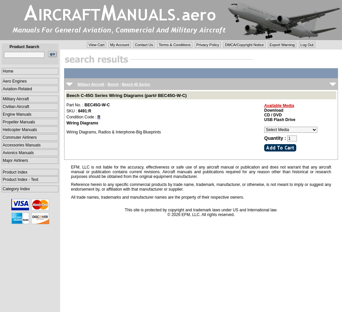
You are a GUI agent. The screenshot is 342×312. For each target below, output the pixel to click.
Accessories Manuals (21, 145)
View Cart (96, 45)
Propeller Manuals (19, 122)
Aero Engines (15, 81)
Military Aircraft (16, 99)
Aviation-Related (17, 89)
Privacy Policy (207, 45)
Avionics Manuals (18, 152)
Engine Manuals (17, 114)
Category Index (16, 189)
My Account (119, 45)
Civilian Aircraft (16, 106)
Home (8, 71)
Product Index (15, 172)
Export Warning (282, 45)
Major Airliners (15, 160)
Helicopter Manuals (20, 129)
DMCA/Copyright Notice (244, 45)
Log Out (307, 45)
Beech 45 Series (136, 84)
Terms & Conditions (174, 45)
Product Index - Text (20, 179)
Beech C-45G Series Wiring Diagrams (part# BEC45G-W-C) (126, 95)
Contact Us (144, 45)
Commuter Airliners (20, 137)
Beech (113, 84)
